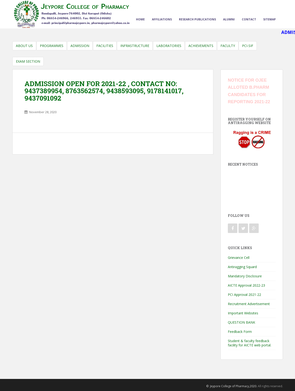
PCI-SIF (247, 45)
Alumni (229, 19)
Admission (79, 45)
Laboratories (168, 45)
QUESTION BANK (241, 322)
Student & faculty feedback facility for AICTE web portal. (249, 343)
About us (24, 45)
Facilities (104, 45)
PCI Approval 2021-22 (244, 294)
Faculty (227, 45)
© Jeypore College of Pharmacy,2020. (231, 386)
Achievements (200, 45)
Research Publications (197, 19)
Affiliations (162, 19)
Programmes (51, 45)
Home (140, 19)
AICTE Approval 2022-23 (246, 285)
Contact (249, 19)
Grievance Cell (238, 257)
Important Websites (243, 313)
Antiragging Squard (242, 267)
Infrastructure (134, 45)
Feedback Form (240, 331)
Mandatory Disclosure (245, 276)
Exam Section (28, 61)
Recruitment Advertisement (249, 304)
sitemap (269, 19)
